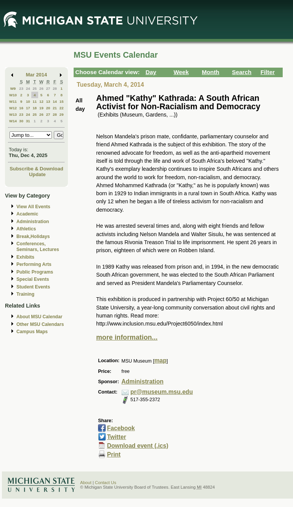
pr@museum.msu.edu (161, 392)
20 (48, 108)
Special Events (32, 279)
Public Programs (34, 272)
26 (41, 88)
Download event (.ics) (137, 445)
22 (62, 108)
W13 (13, 114)
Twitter (116, 437)
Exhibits (25, 257)
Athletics (26, 229)
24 (28, 88)
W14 (13, 121)
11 (34, 101)
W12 (13, 108)
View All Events (33, 206)
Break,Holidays (33, 236)
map (160, 360)
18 (34, 108)
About (86, 482)
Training (25, 294)
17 (28, 108)
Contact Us (105, 482)
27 (48, 88)
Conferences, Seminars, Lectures (37, 246)
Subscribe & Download (36, 169)
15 (62, 101)
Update (37, 174)
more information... (127, 337)
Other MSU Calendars (40, 324)
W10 (13, 95)
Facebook (121, 428)
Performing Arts (34, 264)
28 (55, 88)
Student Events (33, 287)
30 (21, 121)
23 (21, 88)
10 (28, 101)
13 (48, 101)
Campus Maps (32, 331)
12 (41, 101)
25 (34, 88)
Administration (32, 221)
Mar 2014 (36, 75)
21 (55, 108)
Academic (27, 214)
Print (114, 454)
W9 (13, 88)
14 (55, 101)
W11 (13, 101)
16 (21, 108)
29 (62, 114)
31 (28, 121)
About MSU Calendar (39, 316)
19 (41, 108)
